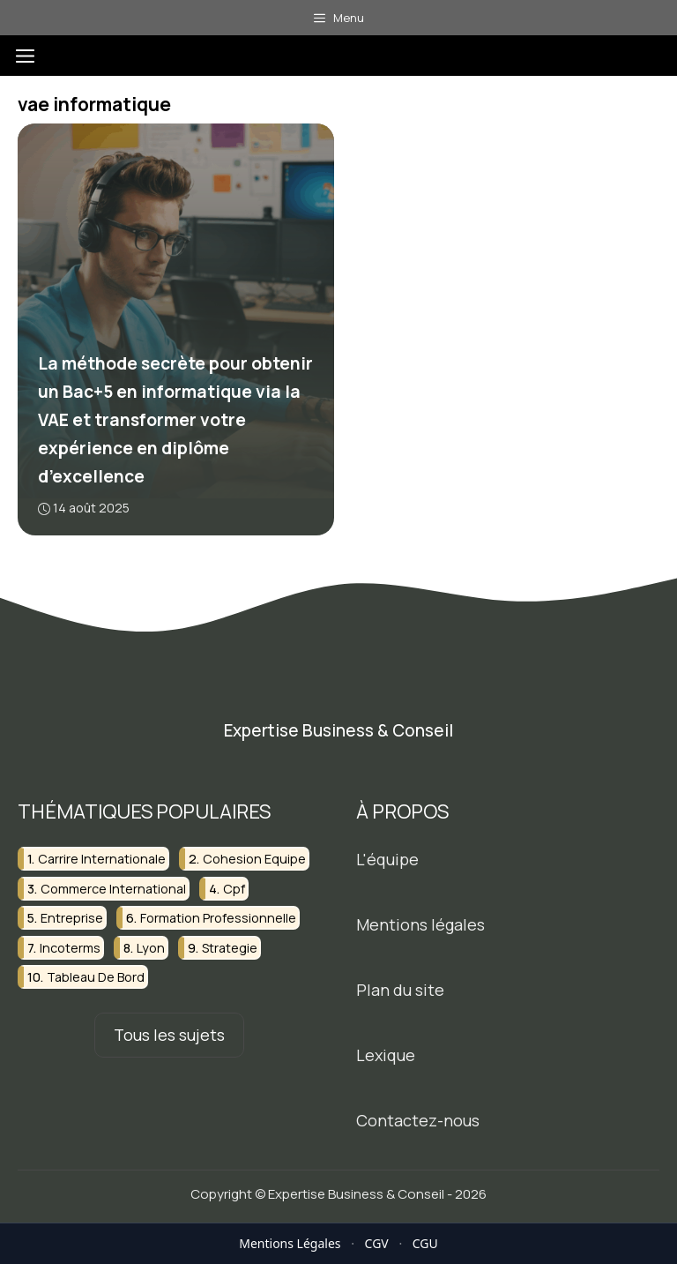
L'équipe (387, 859)
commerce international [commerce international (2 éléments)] (113, 888)
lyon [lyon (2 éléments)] (151, 947)
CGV (377, 1243)
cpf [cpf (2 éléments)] (234, 888)
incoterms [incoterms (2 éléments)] (70, 947)
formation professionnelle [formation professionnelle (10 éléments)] (218, 917)
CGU (425, 1243)
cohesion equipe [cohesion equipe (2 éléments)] (254, 858)
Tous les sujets (169, 1034)
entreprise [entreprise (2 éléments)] (72, 917)
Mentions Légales (289, 1243)
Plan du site (400, 989)
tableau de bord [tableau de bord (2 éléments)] (96, 977)
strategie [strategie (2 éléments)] (229, 947)
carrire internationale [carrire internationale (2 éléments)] (102, 858)
